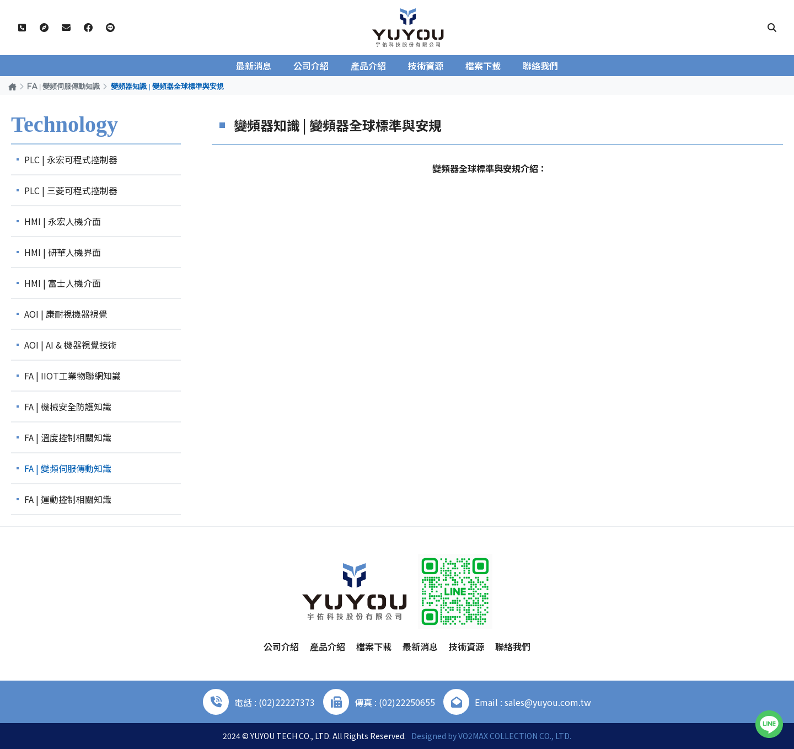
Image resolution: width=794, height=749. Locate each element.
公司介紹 (311, 65)
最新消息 (253, 65)
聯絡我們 (540, 65)
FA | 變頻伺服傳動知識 (64, 86)
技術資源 (425, 65)
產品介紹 (368, 65)
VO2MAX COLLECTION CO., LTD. (514, 735)
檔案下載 (483, 65)
